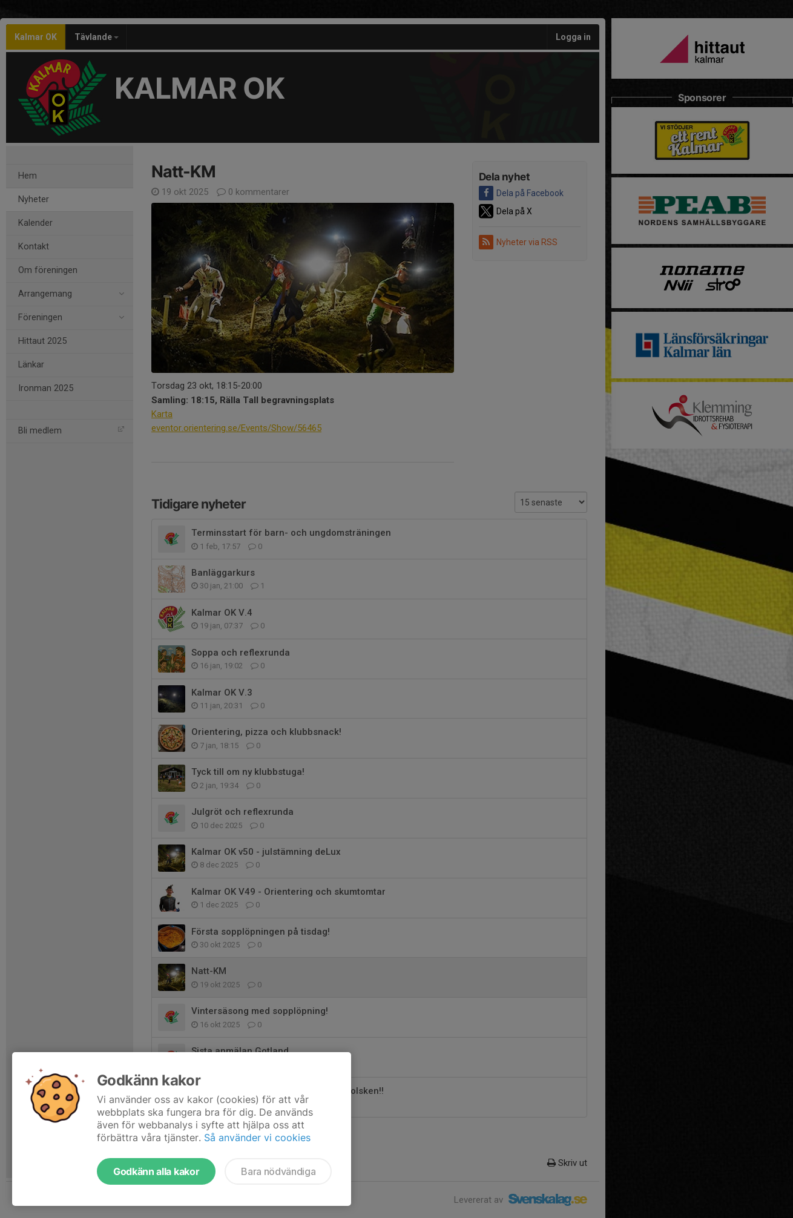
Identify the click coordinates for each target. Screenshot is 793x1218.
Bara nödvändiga (278, 1171)
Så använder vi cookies (257, 1137)
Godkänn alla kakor (156, 1171)
